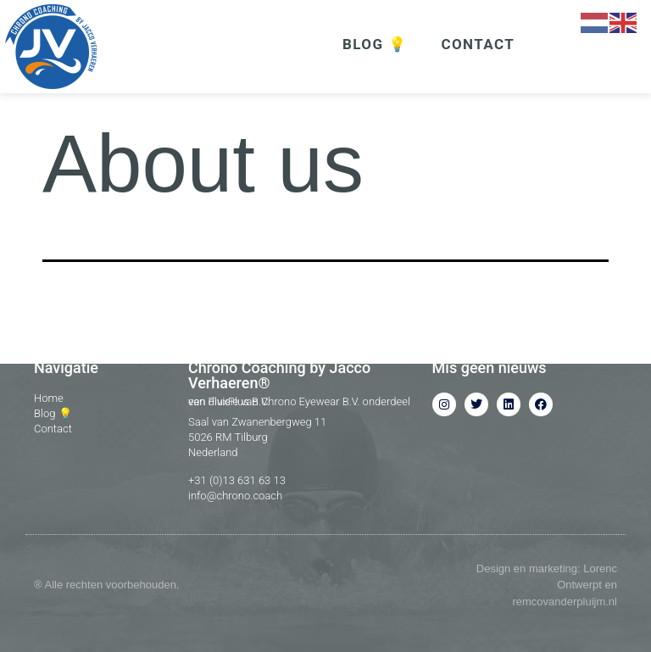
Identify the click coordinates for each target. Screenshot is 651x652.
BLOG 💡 (374, 44)
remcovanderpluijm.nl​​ (564, 601)
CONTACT (478, 44)
